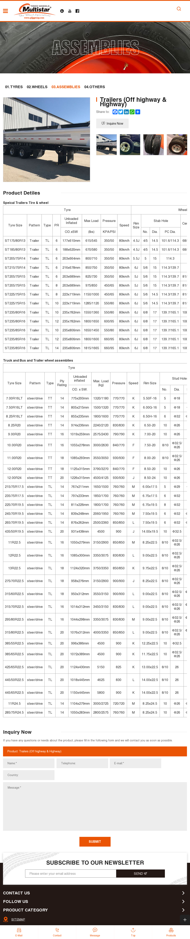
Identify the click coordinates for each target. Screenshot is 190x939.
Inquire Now (112, 123)
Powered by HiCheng (151, 921)
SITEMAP (18, 908)
